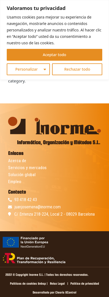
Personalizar (26, 69)
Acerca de (17, 160)
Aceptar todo (54, 54)
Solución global (22, 174)
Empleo (14, 181)
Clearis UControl (65, 292)
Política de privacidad (84, 283)
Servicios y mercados (27, 167)
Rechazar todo (77, 69)
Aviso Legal (57, 283)
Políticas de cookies (23, 283)
